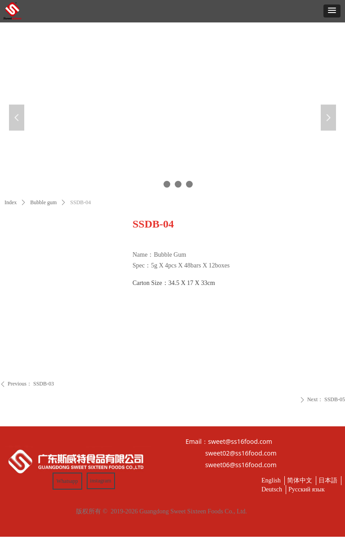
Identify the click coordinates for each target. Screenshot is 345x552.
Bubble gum (43, 202)
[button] (332, 11)
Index (10, 202)
